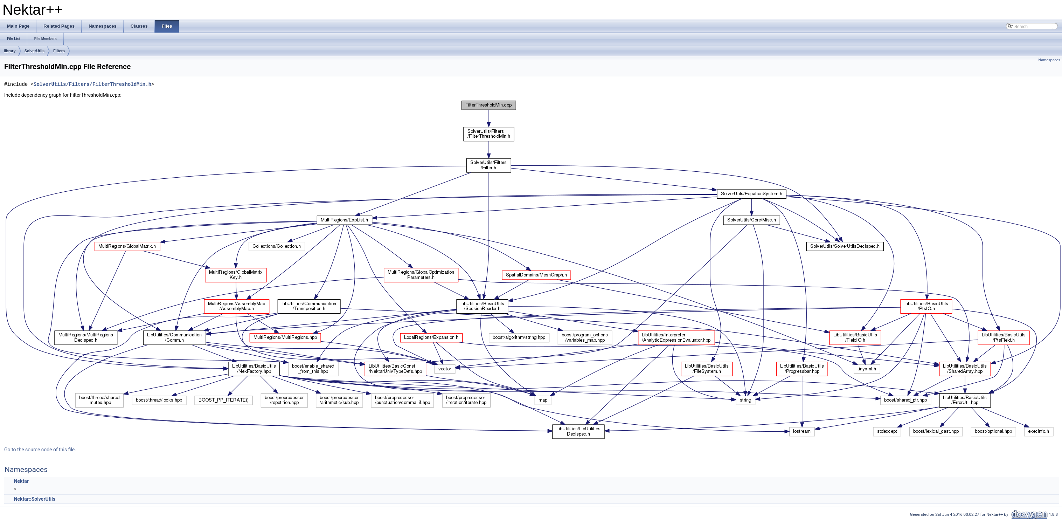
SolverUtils (34, 51)
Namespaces (1049, 60)
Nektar (21, 481)
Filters (59, 51)
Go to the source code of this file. (40, 449)
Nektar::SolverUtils (34, 499)
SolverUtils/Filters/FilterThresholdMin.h (92, 84)
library (10, 51)
